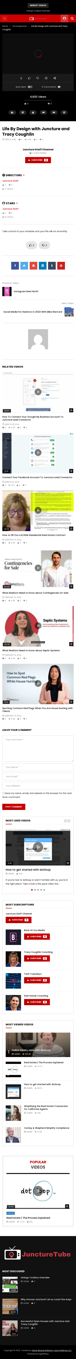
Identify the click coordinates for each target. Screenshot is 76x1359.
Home (5, 26)
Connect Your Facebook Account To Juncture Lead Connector (37, 477)
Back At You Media (34, 930)
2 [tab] (35, 890)
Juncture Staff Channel (38, 149)
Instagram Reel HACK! (26, 291)
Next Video (68, 303)
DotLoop (10, 1213)
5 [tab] (44, 890)
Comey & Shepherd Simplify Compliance (46, 1128)
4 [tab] (41, 890)
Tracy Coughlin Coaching (38, 952)
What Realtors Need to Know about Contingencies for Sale (35, 592)
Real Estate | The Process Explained (43, 1062)
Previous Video (10, 283)
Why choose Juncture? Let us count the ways (46, 1299)
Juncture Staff (10, 180)
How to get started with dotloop (28, 870)
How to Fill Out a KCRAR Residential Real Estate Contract (34, 535)
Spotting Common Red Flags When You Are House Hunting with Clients (37, 710)
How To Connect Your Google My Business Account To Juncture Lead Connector (32, 418)
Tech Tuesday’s (33, 973)
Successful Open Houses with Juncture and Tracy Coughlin (45, 1323)
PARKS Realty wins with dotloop (31, 1050)
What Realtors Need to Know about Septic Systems (31, 650)
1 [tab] (32, 890)
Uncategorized (20, 26)
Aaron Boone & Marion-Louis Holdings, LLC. (52, 1350)
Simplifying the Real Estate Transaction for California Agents (46, 1108)
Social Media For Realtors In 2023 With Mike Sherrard (33, 311)
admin (11, 873)
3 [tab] (38, 890)
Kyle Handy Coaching (36, 995)
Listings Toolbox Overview (38, 10)
